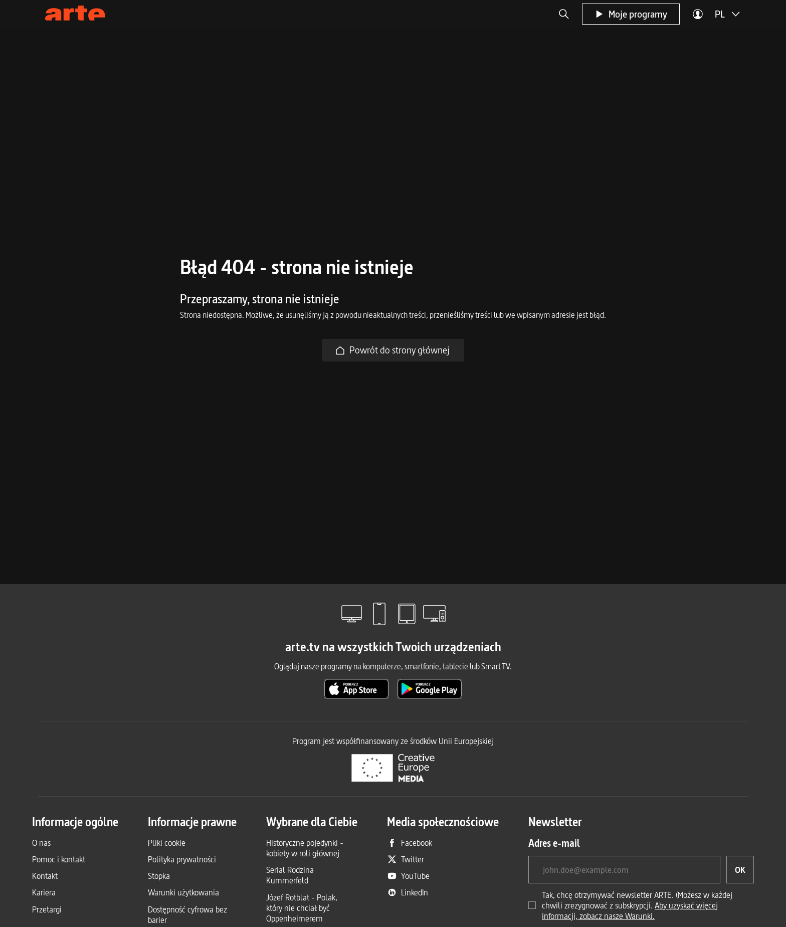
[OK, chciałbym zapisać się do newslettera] (740, 869)
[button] (564, 14)
